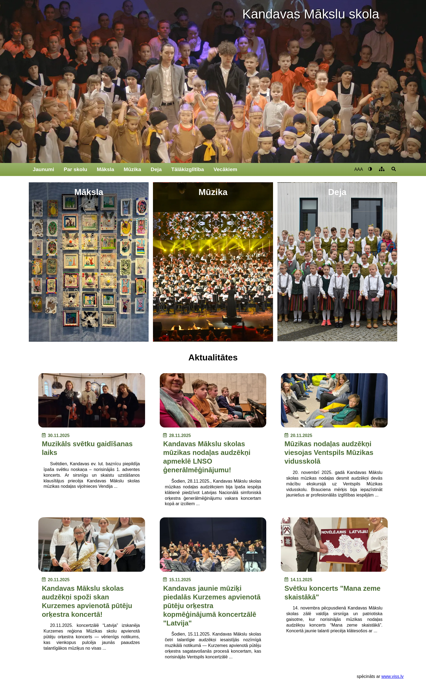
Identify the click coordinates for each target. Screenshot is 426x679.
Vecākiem (225, 169)
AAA (358, 169)
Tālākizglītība (187, 169)
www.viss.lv (392, 676)
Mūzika (132, 169)
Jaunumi (43, 169)
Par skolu (75, 169)
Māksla (105, 169)
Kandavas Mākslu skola (310, 14)
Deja (156, 169)
